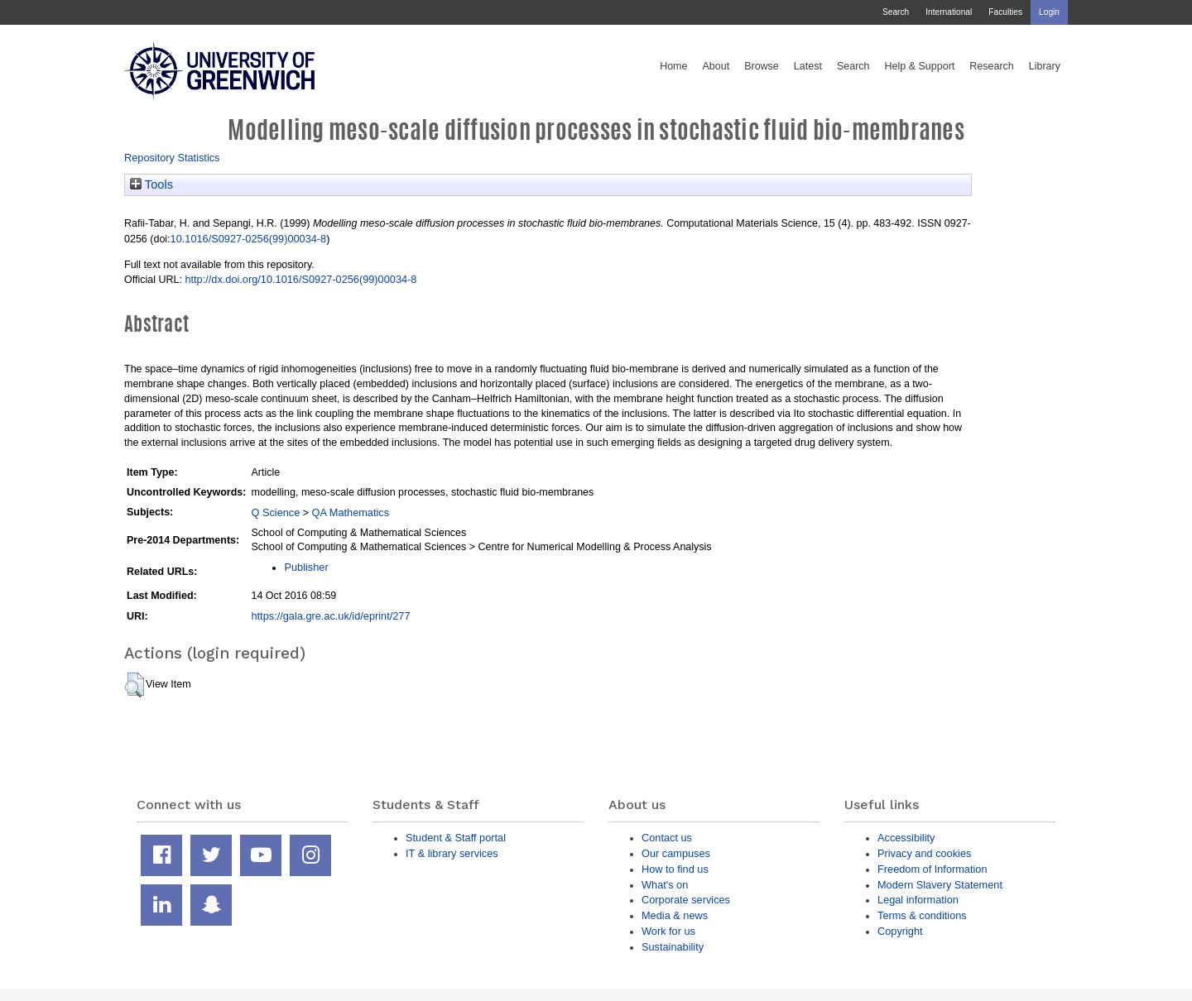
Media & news (675, 915)
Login (1049, 12)
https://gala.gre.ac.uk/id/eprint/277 (330, 616)
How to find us (675, 869)
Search (895, 12)
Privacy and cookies (924, 853)
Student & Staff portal (456, 837)
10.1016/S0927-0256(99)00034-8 (249, 238)
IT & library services (452, 853)
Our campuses (676, 853)
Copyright (900, 931)
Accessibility (906, 837)
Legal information (918, 899)
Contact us (667, 837)
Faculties (1005, 12)
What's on (665, 885)
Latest (808, 66)
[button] (134, 685)
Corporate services (686, 899)
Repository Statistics (172, 157)
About (715, 66)
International (948, 12)
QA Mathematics (351, 512)
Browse (761, 66)
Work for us (668, 931)
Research (991, 66)
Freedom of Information (932, 869)
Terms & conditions (922, 915)
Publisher (306, 567)
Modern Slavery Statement (939, 885)
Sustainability (673, 947)
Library (1044, 66)
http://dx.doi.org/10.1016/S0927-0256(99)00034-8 (300, 279)
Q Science (275, 512)
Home (673, 66)
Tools (151, 184)
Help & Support (920, 66)
